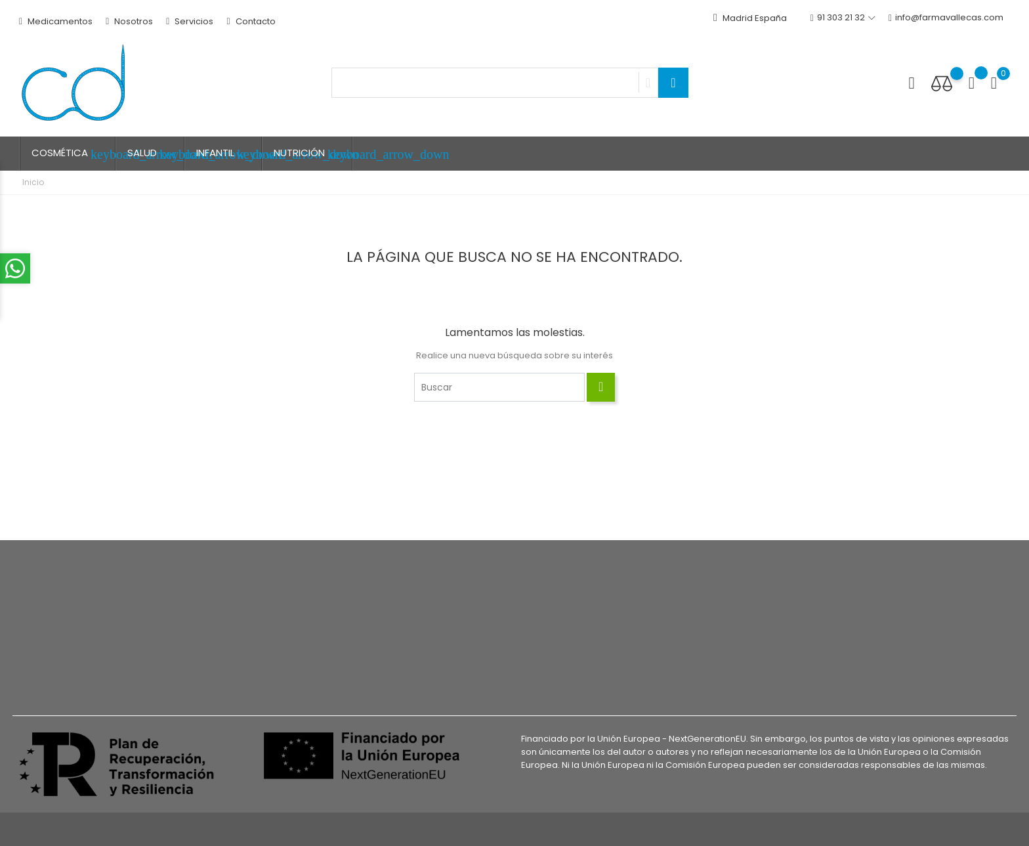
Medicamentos (56, 21)
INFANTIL (229, 153)
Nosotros (129, 21)
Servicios (189, 21)
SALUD (155, 153)
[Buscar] (499, 387)
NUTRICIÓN (313, 153)
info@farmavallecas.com (946, 18)
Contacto (250, 21)
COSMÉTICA (74, 153)
